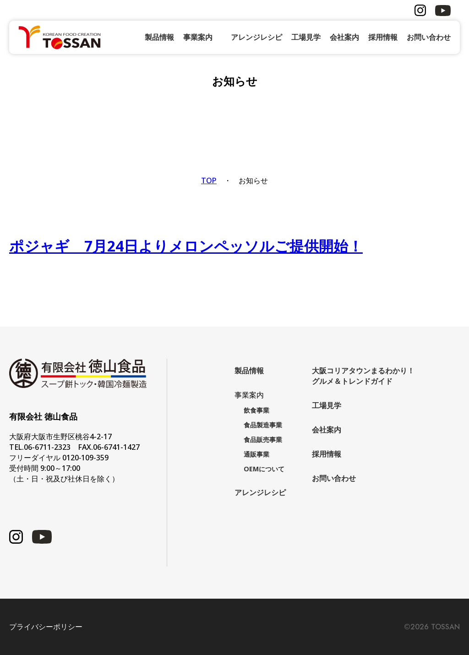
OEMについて (264, 468)
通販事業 (256, 454)
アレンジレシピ (256, 37)
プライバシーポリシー (45, 627)
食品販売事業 (263, 439)
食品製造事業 (263, 424)
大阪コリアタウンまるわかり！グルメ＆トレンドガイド (363, 376)
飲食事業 (256, 410)
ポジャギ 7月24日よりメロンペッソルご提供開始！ (186, 246)
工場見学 (306, 37)
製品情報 (159, 37)
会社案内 (344, 37)
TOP (209, 180)
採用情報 (383, 37)
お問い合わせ (429, 37)
